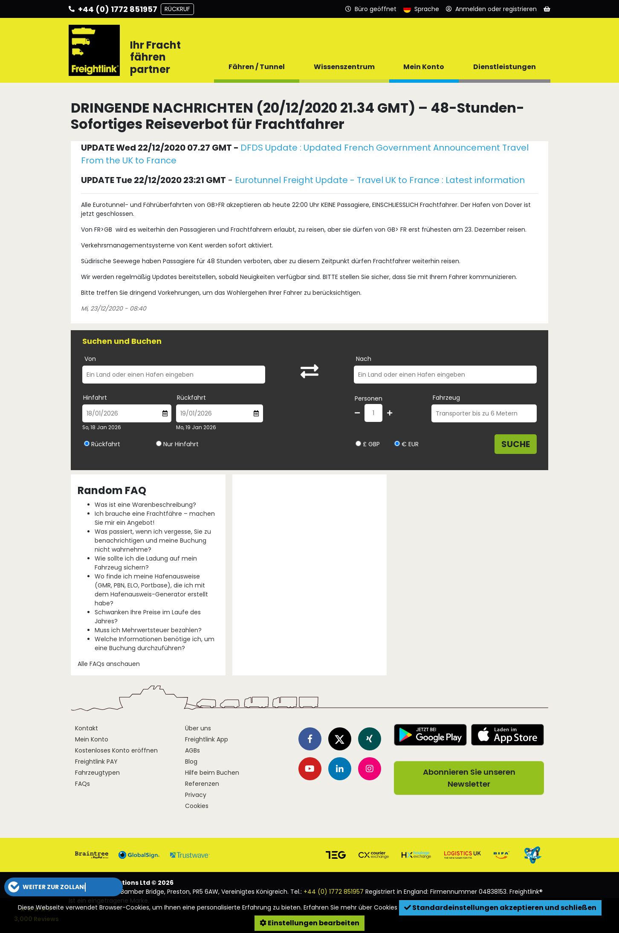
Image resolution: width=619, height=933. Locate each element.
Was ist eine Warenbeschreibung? (145, 504)
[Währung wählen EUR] (397, 443)
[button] (63, 887)
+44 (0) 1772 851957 (334, 891)
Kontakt (86, 728)
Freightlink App (206, 739)
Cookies (196, 806)
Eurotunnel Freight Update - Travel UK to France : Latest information (380, 180)
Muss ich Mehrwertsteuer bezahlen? (148, 630)
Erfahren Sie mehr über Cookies (350, 907)
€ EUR (406, 444)
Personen (368, 398)
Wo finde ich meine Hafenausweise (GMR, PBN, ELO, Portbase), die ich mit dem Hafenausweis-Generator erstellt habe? (151, 589)
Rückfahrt (191, 397)
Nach (363, 359)
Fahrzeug (446, 397)
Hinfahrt (95, 397)
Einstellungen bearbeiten (309, 923)
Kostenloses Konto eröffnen (116, 750)
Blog (191, 761)
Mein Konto (91, 739)
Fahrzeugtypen (97, 772)
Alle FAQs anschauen (109, 664)
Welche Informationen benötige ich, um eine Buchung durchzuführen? (154, 643)
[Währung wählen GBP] (358, 443)
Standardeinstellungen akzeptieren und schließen (500, 908)
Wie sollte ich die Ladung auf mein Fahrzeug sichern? (146, 563)
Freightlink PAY (96, 761)
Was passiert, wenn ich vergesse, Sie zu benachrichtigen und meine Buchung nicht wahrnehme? (153, 540)
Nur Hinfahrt (181, 444)
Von (90, 359)
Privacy (195, 795)
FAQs (82, 783)
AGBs (192, 750)
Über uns (198, 728)
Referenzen (202, 783)
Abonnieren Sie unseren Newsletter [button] (469, 778)
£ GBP (368, 444)
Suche (515, 444)
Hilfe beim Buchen (212, 772)
